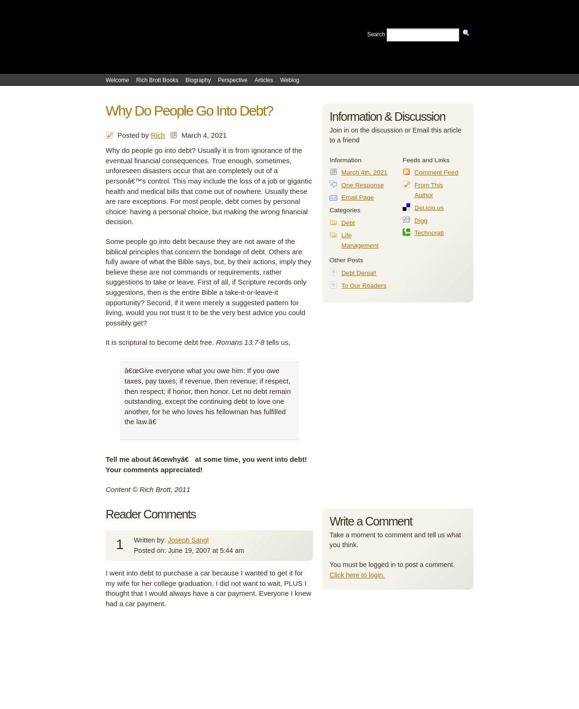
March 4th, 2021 (364, 172)
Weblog (289, 80)
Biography (198, 80)
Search (376, 34)
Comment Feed (436, 172)
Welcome (117, 80)
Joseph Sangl (188, 540)
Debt (348, 222)
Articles (264, 80)
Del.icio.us (429, 207)
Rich (158, 135)
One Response (362, 185)
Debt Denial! (358, 272)
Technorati (429, 232)
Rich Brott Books (157, 80)
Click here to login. (357, 575)
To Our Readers (363, 285)
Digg (421, 220)
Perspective (233, 80)
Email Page (357, 197)
